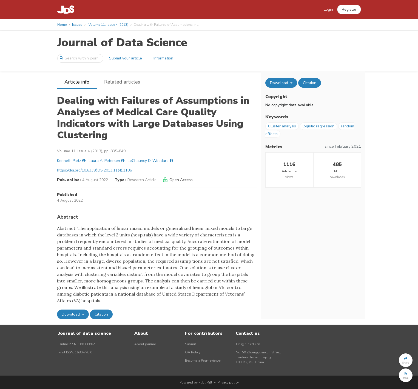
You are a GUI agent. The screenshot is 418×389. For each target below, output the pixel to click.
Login (328, 9)
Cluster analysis (282, 126)
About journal (145, 344)
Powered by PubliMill (196, 382)
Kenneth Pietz (69, 160)
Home (62, 24)
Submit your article (125, 58)
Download (71, 314)
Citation (101, 314)
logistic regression (318, 126)
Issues (77, 24)
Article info (76, 82)
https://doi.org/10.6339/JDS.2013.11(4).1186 (94, 170)
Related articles (122, 82)
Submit (190, 344)
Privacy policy (228, 382)
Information (163, 58)
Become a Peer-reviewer (203, 360)
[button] (349, 10)
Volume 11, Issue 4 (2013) (108, 24)
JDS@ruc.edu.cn (248, 344)
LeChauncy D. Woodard (148, 160)
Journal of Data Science (122, 42)
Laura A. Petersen (104, 160)
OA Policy (192, 352)
